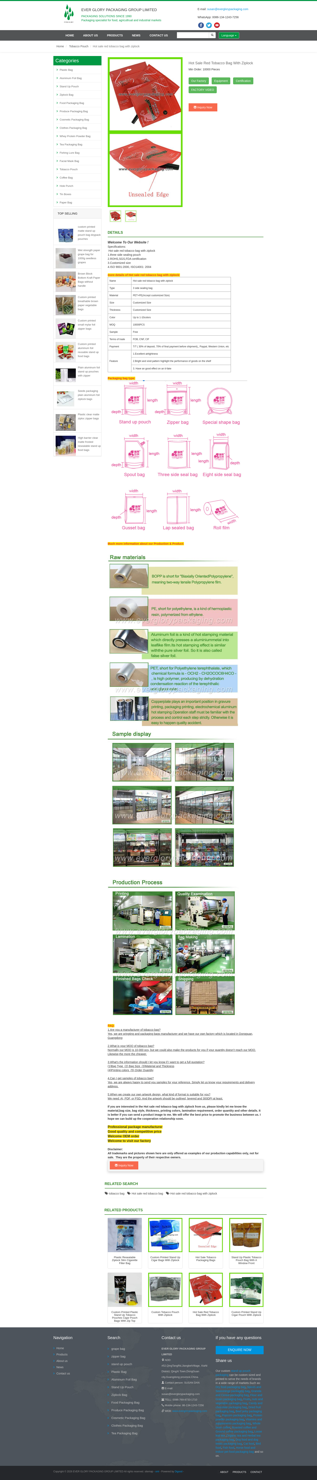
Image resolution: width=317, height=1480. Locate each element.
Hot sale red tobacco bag (145, 1193)
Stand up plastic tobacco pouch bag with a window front (246, 1260)
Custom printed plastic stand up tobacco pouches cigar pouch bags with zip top (124, 1316)
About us (90, 35)
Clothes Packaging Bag (73, 127)
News (136, 35)
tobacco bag (115, 1193)
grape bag (118, 1348)
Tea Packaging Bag (71, 144)
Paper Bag (66, 202)
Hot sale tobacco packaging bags (205, 1259)
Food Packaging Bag (72, 103)
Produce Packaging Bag (74, 111)
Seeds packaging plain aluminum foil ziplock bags (89, 395)
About (224, 1472)
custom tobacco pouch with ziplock (165, 1313)
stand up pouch (121, 1364)
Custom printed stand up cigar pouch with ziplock (246, 1313)
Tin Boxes (65, 194)
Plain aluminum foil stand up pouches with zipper (89, 371)
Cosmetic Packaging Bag (74, 119)
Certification (243, 80)
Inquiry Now (203, 107)
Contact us (159, 35)
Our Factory (198, 80)
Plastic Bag (66, 69)
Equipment (221, 80)
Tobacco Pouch (79, 46)
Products (115, 35)
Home (70, 35)
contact (256, 1472)
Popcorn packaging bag (237, 1415)
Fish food (229, 1447)
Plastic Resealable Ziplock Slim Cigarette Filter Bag (124, 1260)
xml (157, 1471)
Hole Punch (66, 185)
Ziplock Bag (66, 94)
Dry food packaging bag (231, 1387)
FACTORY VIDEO (202, 89)
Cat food (248, 1443)
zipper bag (118, 1356)
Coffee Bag (66, 177)
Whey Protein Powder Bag (75, 136)
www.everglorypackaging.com (189, 1410)
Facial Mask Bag (69, 161)
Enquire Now (239, 1350)
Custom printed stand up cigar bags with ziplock (165, 1259)
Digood (178, 1471)
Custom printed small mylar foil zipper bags (87, 324)
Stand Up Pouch (69, 86)
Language (228, 35)
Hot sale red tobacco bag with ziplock (191, 1193)
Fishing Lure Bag (69, 152)
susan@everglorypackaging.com (227, 9)
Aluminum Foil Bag (71, 78)
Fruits (246, 1399)
